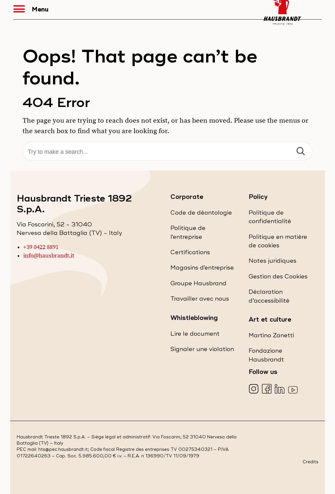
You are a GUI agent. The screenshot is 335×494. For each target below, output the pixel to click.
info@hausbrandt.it (48, 255)
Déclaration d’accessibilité (281, 298)
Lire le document (195, 335)
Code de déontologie (201, 214)
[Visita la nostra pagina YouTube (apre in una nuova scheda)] (293, 389)
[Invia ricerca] (301, 151)
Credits (310, 462)
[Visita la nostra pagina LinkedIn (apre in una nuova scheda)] (280, 389)
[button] (22, 10)
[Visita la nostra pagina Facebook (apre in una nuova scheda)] (267, 389)
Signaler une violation (202, 350)
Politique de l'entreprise (197, 234)
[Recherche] (167, 152)
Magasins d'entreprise (202, 269)
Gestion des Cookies (278, 276)
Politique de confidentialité (281, 219)
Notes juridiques (272, 262)
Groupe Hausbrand (198, 285)
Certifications (190, 253)
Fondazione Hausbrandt (278, 357)
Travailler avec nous (199, 300)
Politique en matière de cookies (278, 243)
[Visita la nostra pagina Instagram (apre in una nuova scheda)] (254, 389)
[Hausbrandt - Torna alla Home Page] (282, 9)
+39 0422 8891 (41, 247)
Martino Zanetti (271, 337)
